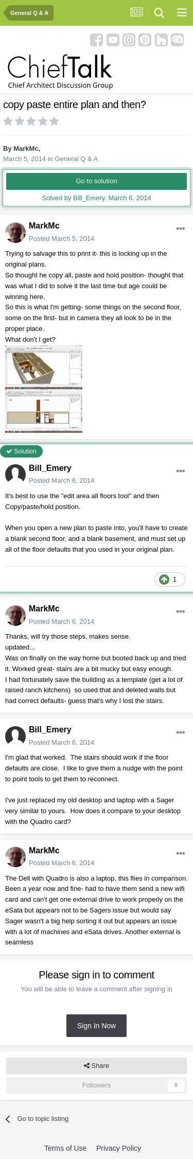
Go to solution (96, 181)
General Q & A (76, 159)
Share (96, 1066)
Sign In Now (96, 1026)
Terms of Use (65, 1148)
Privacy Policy (118, 1148)
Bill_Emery (50, 468)
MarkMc (25, 148)
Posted (61, 238)
